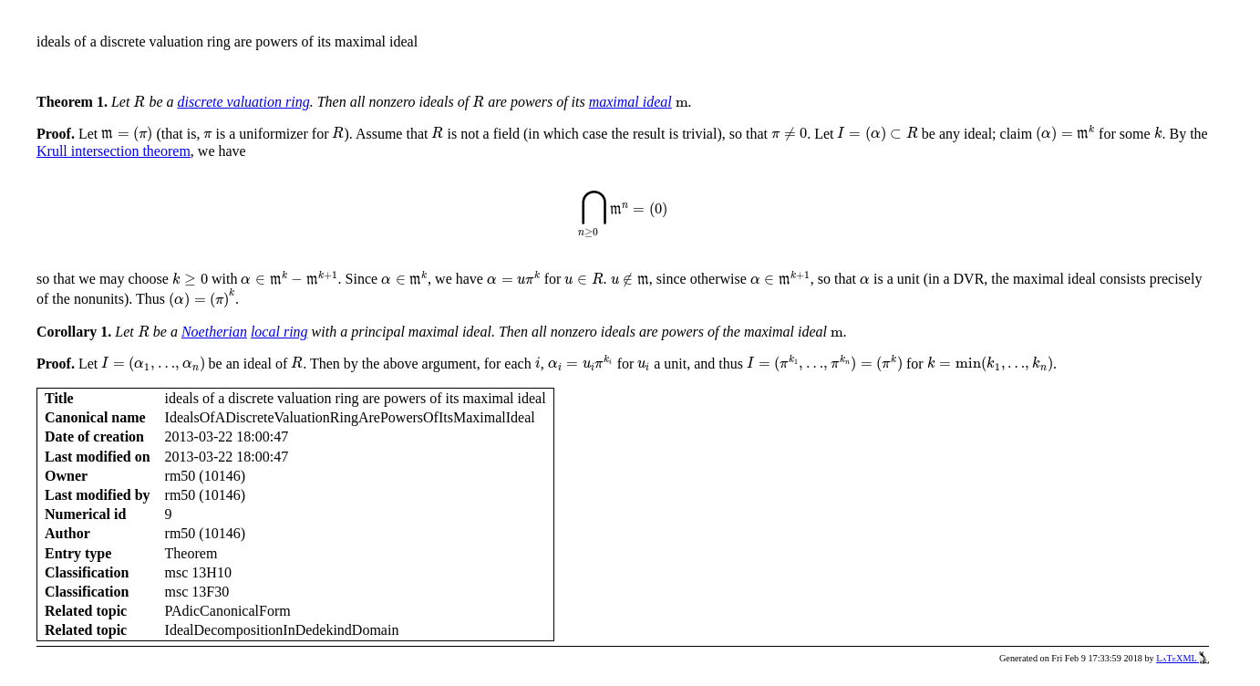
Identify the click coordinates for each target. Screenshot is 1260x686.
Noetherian (214, 331)
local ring (279, 331)
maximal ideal (630, 101)
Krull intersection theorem (113, 151)
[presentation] (139, 102)
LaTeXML (1182, 658)
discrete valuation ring (243, 101)
